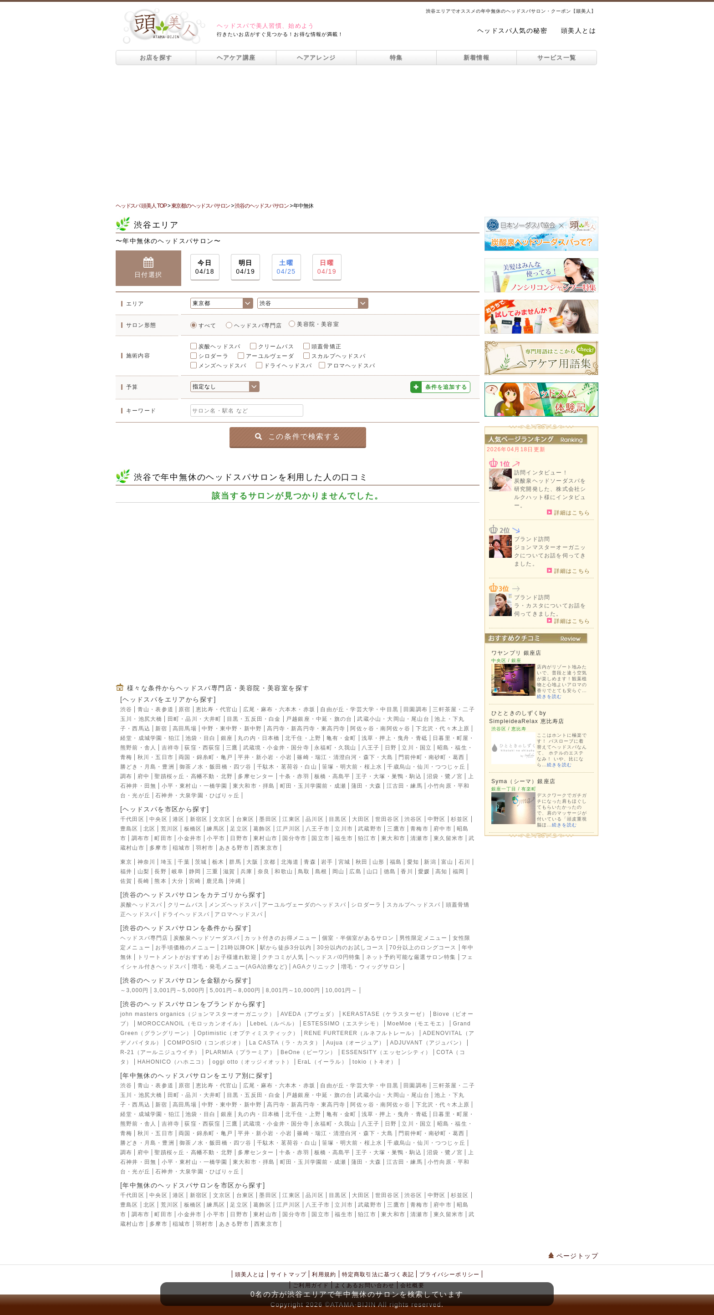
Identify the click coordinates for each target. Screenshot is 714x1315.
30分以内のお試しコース (350, 947)
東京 (126, 862)
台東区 (245, 819)
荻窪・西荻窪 (202, 747)
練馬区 (216, 829)
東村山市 (265, 838)
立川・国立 (417, 747)
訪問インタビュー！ (541, 472)
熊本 (160, 881)
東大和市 (393, 838)
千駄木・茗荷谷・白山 (287, 767)
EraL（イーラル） (322, 1062)
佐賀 (126, 881)
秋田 (361, 862)
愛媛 (424, 871)
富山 (447, 862)
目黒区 (338, 819)
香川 (407, 871)
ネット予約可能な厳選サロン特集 (411, 957)
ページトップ (573, 1255)
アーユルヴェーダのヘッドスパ (304, 905)
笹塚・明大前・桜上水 (352, 767)
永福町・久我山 (335, 747)
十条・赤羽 (294, 776)
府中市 (443, 829)
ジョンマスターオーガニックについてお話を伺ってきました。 (550, 555)
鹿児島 (215, 881)
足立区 (239, 829)
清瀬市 (419, 838)
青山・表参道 (155, 709)
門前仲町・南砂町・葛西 (431, 757)
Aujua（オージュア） (355, 1043)
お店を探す (156, 57)
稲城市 (182, 848)
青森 (310, 862)
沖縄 (235, 881)
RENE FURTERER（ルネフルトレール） (361, 1033)
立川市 (344, 829)
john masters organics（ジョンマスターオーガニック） (197, 1014)
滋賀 (229, 871)
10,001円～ (341, 990)
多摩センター (256, 776)
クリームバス (276, 346)
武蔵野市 (370, 829)
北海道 (290, 862)
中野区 (437, 819)
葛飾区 (262, 829)
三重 (212, 871)
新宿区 (199, 819)
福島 (396, 862)
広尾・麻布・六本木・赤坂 (279, 709)
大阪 (252, 862)
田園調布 (415, 709)
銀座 (227, 738)
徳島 (390, 871)
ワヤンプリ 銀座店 (516, 653)
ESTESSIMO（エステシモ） (342, 1023)
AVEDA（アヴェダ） (308, 1014)
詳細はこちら (568, 512)
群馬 (235, 862)
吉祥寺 (171, 747)
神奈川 (147, 862)
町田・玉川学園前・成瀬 (313, 786)
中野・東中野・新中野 (232, 728)
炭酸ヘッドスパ (219, 346)
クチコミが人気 (283, 957)
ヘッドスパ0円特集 (335, 957)
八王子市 (318, 829)
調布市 (141, 838)
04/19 (245, 266)
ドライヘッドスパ (288, 365)
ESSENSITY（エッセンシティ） (386, 1052)
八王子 (371, 747)
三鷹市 (396, 829)
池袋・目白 (200, 738)
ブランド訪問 (532, 539)
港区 (178, 819)
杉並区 (460, 819)
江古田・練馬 (405, 786)
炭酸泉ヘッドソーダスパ (206, 938)
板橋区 (193, 829)
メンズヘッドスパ (223, 365)
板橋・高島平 (332, 776)
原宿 (184, 709)
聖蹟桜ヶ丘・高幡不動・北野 (193, 776)
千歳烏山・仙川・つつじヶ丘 (426, 767)
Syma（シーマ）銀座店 (523, 781)
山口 (372, 871)
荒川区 (170, 829)
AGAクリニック (314, 966)
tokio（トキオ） (374, 1062)
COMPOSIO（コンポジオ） (206, 1043)
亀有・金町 (341, 738)
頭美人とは (578, 30)
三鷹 (232, 747)
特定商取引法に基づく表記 (378, 1274)
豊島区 (129, 829)
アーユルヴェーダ (270, 356)
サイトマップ (288, 1274)
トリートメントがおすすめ (173, 957)
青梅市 (419, 829)
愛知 (413, 862)
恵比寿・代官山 (217, 709)
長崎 (143, 881)
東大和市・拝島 (254, 786)
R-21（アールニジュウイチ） (160, 1052)
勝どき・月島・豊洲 (147, 767)
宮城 (344, 862)
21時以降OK (238, 947)
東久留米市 (449, 838)
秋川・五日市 (155, 757)
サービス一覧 (556, 57)
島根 (321, 871)
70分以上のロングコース (423, 947)
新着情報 (477, 57)
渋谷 (126, 709)
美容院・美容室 (318, 324)
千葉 (183, 862)
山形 (378, 862)
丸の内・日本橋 (259, 738)
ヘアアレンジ (316, 57)
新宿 (161, 728)
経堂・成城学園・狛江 (150, 738)
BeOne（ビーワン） (308, 1052)
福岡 (458, 871)
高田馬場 (185, 728)
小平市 (216, 838)
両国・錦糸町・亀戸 (205, 757)
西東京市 (266, 848)
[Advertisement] (357, 133)
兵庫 (246, 871)
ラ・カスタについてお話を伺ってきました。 (550, 609)
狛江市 (367, 838)
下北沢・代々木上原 (443, 728)
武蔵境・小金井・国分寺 (276, 747)
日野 (391, 747)
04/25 (286, 266)
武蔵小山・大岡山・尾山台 (393, 719)
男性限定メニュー (423, 938)
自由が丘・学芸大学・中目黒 (359, 709)
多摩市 (158, 848)
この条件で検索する (297, 436)
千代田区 (132, 819)
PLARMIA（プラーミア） (240, 1052)
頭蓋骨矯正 (326, 346)
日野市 (239, 838)
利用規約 (324, 1274)
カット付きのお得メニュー (280, 938)
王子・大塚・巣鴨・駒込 (389, 776)
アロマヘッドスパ (351, 365)
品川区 (315, 819)
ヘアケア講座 (236, 57)
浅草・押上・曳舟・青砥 (395, 738)
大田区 (361, 819)
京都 (269, 862)
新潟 (430, 862)
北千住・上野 (303, 738)
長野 (160, 871)
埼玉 (167, 862)
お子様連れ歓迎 (235, 957)
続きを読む (549, 696)
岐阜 (178, 871)
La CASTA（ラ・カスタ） (285, 1043)
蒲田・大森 (366, 786)
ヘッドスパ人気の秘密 (512, 30)
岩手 (327, 862)
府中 (143, 776)
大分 (178, 881)
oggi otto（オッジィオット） (252, 1062)
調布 (126, 776)
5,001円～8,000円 (235, 990)
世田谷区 (387, 819)
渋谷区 (413, 819)
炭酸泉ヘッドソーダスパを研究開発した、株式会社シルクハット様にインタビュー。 (550, 493)
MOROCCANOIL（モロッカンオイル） (191, 1023)
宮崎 (195, 881)
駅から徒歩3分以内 (285, 947)
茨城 (201, 862)
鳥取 (304, 871)
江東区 (291, 819)
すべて (208, 325)
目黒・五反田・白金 (254, 719)
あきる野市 (234, 848)
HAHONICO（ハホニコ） (172, 1062)
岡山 (338, 871)
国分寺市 (294, 838)
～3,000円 (134, 990)
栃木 (218, 862)
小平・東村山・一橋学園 (195, 786)
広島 (355, 871)
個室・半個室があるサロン (358, 938)
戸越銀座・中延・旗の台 (319, 719)
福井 (126, 871)
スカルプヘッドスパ (338, 356)
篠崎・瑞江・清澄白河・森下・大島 (345, 757)
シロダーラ (214, 356)
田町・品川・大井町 (195, 719)
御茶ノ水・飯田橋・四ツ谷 (215, 767)
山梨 (143, 871)
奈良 (264, 871)
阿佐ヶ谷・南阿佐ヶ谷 (380, 728)
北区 (149, 829)
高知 (441, 871)
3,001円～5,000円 (179, 990)
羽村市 (205, 848)
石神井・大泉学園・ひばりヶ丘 (197, 795)
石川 (464, 862)
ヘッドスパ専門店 (258, 325)
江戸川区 (288, 829)
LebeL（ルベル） (274, 1023)
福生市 (344, 838)
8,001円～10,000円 (293, 990)
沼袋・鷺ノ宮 (445, 776)
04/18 (204, 266)
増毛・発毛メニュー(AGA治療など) (240, 966)
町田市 (163, 838)
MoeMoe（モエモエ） (417, 1023)
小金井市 (190, 838)
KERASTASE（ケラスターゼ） (385, 1014)
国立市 (320, 838)
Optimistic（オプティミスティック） (248, 1033)
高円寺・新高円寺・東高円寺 (306, 728)
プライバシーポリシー (449, 1274)
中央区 (158, 819)
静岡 (195, 871)
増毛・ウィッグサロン (371, 966)
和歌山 (284, 871)
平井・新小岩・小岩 (265, 757)
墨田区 (268, 819)
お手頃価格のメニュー (185, 947)
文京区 (222, 819)
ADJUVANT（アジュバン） (427, 1043)
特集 (396, 57)
